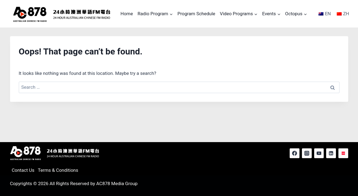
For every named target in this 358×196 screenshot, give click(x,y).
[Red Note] (343, 153)
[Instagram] (307, 153)
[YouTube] (319, 153)
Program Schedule (196, 13)
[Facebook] (294, 153)
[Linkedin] (331, 153)
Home (127, 13)
